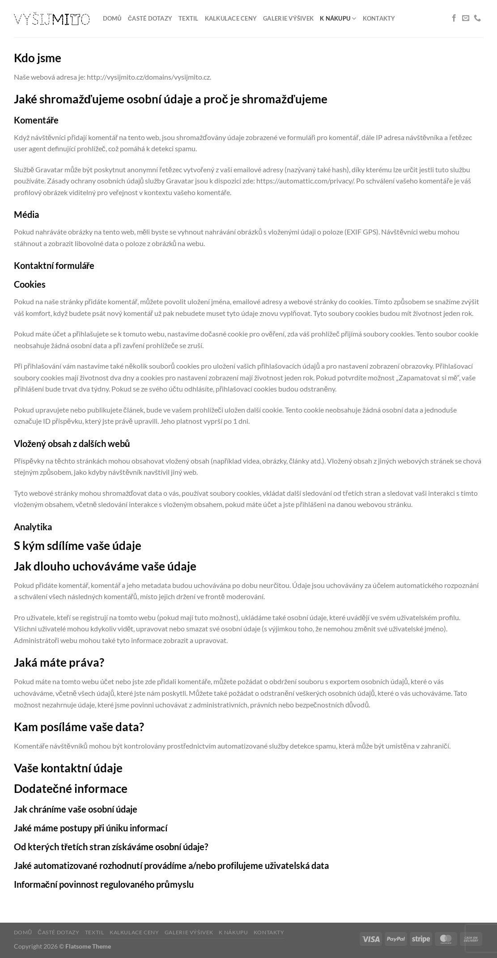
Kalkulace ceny (231, 18)
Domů (112, 18)
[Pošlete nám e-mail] (465, 18)
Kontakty (379, 18)
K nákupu (338, 18)
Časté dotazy (150, 18)
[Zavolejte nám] (477, 18)
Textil (188, 18)
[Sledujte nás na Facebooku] (454, 18)
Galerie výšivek (288, 18)
